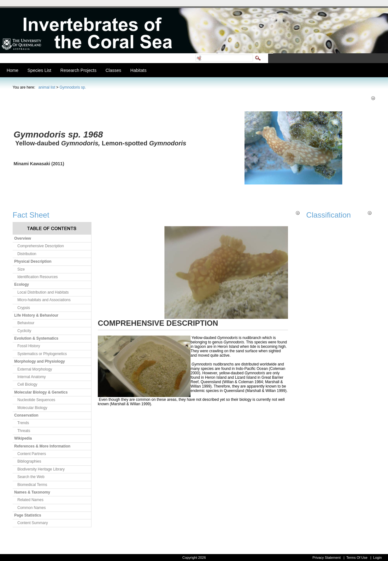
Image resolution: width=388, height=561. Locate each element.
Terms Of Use (356, 557)
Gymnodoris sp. (73, 87)
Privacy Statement (326, 557)
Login (377, 557)
